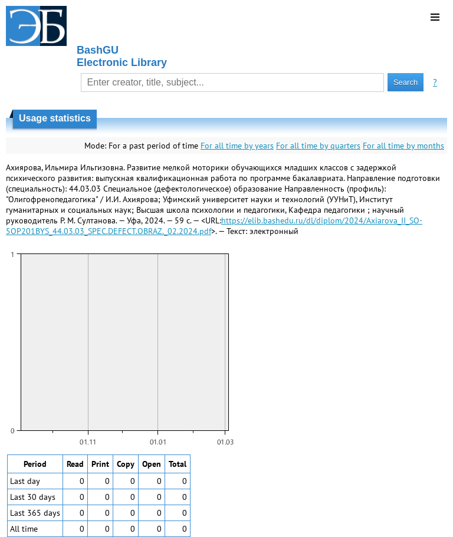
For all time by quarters (318, 145)
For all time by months (403, 145)
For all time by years (237, 145)
